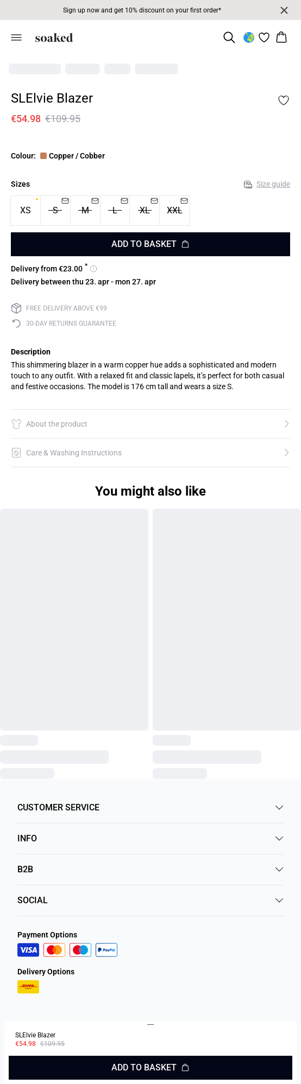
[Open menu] (16, 37)
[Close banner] (284, 10)
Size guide (267, 184)
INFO (150, 838)
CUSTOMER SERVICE (150, 807)
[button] (150, 424)
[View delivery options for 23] (54, 268)
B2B (150, 869)
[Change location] (249, 37)
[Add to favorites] (283, 100)
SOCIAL (150, 900)
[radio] (25, 210)
